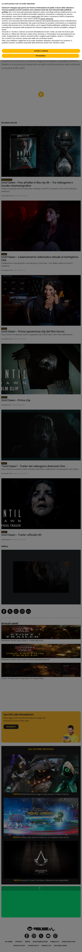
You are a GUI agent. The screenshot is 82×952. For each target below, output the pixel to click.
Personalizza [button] (40, 56)
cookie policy (35, 16)
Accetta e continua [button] (41, 51)
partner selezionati (46, 19)
